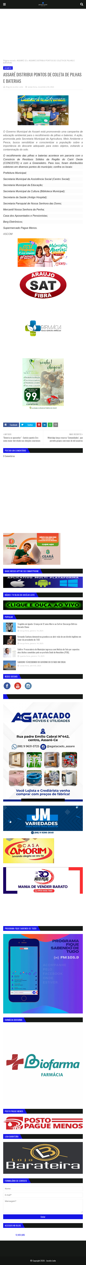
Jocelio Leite (51, 1260)
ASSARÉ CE (22, 61)
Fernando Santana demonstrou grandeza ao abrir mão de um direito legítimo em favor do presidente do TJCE (49, 638)
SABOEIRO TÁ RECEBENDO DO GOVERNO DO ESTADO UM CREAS (41, 662)
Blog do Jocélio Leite (14, 87)
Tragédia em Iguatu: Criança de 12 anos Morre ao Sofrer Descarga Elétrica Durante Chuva (47, 625)
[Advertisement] (43, 32)
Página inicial (9, 61)
